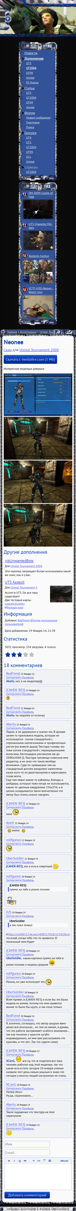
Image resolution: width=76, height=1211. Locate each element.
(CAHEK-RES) (15, 690)
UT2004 (31, 68)
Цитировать (13, 677)
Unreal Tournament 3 (24, 587)
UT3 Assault (14, 582)
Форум (29, 113)
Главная (12, 332)
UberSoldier (15, 858)
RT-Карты (32, 82)
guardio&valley (15, 604)
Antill (10, 823)
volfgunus (13, 840)
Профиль (28, 677)
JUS (8, 912)
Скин (8, 349)
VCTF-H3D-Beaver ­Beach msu (41, 290)
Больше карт (15, 607)
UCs (28, 157)
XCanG (11, 1084)
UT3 (28, 63)
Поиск (30, 127)
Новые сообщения (38, 117)
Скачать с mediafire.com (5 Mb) (30, 359)
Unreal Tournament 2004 (39, 349)
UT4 (28, 137)
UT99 (29, 73)
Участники (33, 122)
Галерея (30, 133)
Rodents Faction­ (39, 256)
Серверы (31, 167)
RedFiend (24, 620)
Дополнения (33, 58)
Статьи (29, 88)
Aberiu (11, 724)
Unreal (30, 77)
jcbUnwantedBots (19, 560)
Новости (30, 53)
